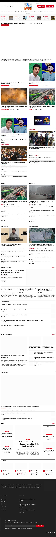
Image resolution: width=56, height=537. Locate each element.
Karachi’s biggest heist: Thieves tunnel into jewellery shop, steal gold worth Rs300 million (42, 222)
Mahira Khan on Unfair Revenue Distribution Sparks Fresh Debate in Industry (43, 356)
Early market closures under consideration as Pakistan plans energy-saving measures (14, 175)
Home (9, 11)
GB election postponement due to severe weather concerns (49, 454)
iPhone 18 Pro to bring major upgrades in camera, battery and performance (15, 312)
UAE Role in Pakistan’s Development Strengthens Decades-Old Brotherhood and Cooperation (7, 474)
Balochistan (4, 229)
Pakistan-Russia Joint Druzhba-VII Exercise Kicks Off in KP (4, 18)
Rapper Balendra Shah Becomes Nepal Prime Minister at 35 (12, 359)
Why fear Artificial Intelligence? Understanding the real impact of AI (13, 317)
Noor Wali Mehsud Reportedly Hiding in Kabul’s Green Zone (40, 160)
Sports (7, 434)
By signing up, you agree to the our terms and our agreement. (18, 531)
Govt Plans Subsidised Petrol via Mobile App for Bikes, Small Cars (13, 415)
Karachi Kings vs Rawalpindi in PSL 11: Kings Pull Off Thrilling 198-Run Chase (7, 453)
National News (20, 11)
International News (14, 11)
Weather (32, 476)
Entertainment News (4, 361)
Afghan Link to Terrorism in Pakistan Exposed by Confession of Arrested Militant (12, 247)
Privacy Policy (25, 531)
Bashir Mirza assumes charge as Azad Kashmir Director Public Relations (40, 260)
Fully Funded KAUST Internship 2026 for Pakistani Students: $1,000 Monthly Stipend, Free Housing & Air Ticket (22, 323)
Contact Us (53, 11)
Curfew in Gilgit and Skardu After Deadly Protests (38, 255)
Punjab (16, 16)
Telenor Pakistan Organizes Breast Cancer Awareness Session (32, 18)
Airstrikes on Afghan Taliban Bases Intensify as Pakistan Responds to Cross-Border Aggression (42, 165)
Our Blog (48, 11)
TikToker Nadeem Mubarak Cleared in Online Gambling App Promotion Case (34, 349)
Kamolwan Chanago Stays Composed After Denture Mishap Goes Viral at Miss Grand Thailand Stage (48, 349)
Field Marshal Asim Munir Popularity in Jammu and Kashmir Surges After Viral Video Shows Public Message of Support (42, 248)
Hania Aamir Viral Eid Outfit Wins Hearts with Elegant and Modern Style (44, 361)
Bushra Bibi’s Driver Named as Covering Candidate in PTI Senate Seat (42, 85)
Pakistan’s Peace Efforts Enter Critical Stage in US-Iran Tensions (9, 291)
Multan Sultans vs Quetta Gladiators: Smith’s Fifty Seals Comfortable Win (28, 447)
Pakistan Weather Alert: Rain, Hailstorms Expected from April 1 (36, 474)
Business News (4, 375)
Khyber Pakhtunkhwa (29, 11)
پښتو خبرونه (50, 6)
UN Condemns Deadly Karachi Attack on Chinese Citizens (46, 18)
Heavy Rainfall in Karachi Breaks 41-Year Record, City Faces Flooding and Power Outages (41, 205)
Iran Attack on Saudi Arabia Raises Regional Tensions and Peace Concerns (18, 2)
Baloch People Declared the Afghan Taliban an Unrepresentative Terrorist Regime (13, 255)
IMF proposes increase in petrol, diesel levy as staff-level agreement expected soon (16, 421)
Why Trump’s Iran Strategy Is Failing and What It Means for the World (28, 508)
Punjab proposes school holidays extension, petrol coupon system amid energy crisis (13, 217)
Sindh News (32, 186)
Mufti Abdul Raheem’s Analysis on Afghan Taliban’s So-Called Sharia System (42, 156)
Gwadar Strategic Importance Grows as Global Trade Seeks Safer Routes (13, 260)
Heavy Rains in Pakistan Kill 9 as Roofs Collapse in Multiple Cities (49, 474)
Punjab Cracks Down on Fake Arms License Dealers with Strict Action (18, 18)
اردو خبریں (41, 6)
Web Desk (6, 440)
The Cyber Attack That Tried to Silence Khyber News (28, 513)
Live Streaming (43, 11)
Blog (4, 476)
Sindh (30, 207)
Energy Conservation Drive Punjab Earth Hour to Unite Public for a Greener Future (13, 212)
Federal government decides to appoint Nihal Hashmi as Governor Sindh (41, 214)
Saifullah (49, 457)
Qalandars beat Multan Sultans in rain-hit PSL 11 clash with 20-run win (7, 438)
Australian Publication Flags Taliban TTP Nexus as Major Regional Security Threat (41, 150)
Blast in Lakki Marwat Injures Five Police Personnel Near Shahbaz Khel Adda (14, 110)
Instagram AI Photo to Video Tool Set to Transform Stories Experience (14, 307)
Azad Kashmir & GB (32, 251)
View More (53, 270)
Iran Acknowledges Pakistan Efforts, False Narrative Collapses (12, 170)
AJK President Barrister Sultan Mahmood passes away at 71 (40, 264)
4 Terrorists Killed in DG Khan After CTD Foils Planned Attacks (12, 221)
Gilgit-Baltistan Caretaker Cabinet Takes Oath (49, 440)
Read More (4, 284)
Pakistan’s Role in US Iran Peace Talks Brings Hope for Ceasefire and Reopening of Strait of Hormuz (46, 292)
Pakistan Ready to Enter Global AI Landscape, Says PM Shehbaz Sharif (14, 328)
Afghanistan (36, 11)
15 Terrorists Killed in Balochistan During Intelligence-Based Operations (12, 265)
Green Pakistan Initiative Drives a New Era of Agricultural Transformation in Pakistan (20, 409)
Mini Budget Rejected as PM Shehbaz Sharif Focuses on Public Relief (13, 165)
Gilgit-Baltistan (47, 429)
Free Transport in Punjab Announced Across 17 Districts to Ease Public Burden (42, 110)
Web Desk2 (49, 442)
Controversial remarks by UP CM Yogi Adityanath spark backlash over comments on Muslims (27, 292)
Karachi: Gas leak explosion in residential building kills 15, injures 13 (42, 217)
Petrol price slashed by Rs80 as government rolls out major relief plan (14, 179)
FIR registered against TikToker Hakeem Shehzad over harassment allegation (44, 366)
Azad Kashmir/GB (33, 229)
